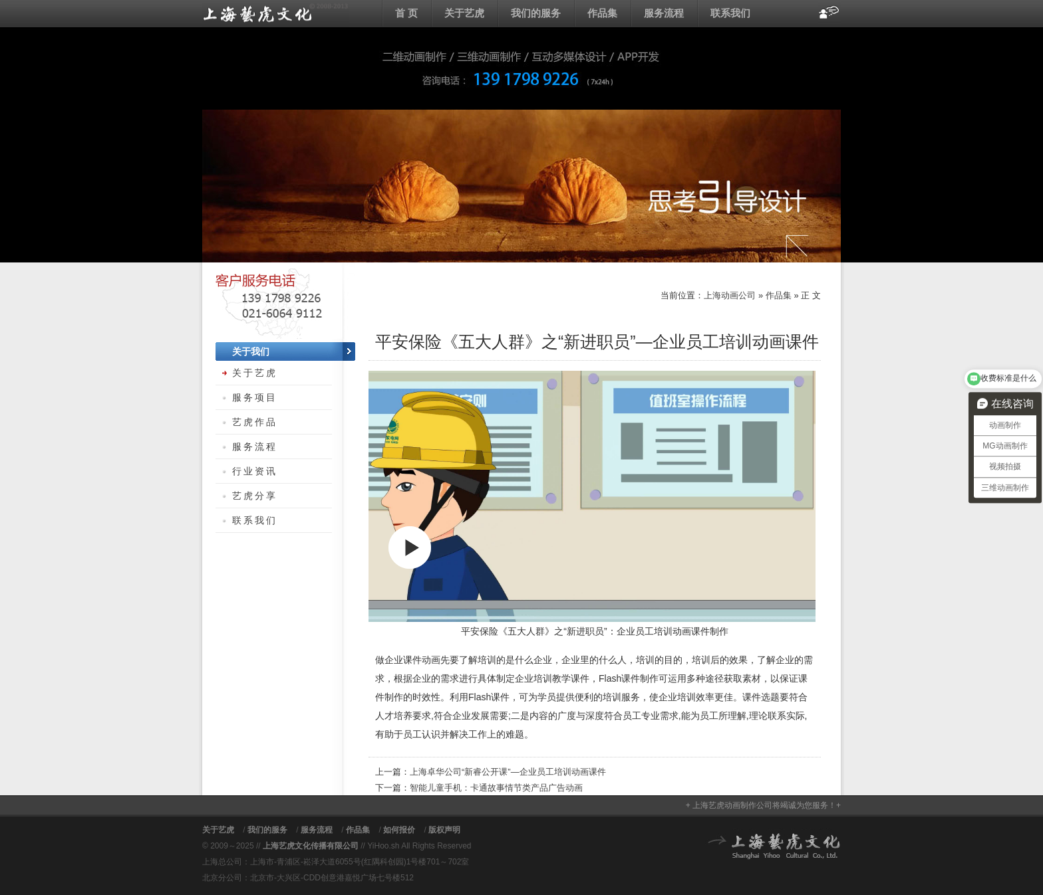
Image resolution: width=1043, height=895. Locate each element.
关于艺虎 (464, 13)
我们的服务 (536, 13)
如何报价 (399, 830)
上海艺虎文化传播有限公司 (311, 845)
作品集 (602, 13)
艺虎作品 (254, 422)
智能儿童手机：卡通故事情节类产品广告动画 (496, 788)
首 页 (406, 13)
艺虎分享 (254, 495)
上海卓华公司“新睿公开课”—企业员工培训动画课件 (508, 772)
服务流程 (664, 13)
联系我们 (730, 13)
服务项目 (254, 397)
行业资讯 (254, 471)
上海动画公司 (275, 13)
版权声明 (444, 830)
